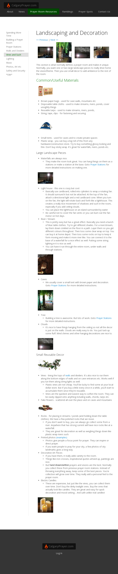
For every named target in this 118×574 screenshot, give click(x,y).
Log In (59, 553)
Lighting (10, 58)
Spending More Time (13, 34)
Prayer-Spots (86, 11)
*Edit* (9, 74)
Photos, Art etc (13, 66)
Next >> (54, 39)
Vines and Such (13, 54)
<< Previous (42, 39)
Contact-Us (104, 11)
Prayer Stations (13, 46)
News (22, 11)
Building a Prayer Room (14, 41)
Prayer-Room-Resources (43, 11)
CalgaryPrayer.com (21, 5)
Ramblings (67, 11)
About (10, 11)
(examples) (61, 437)
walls (67, 375)
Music (9, 62)
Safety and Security (15, 70)
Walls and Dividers (15, 50)
